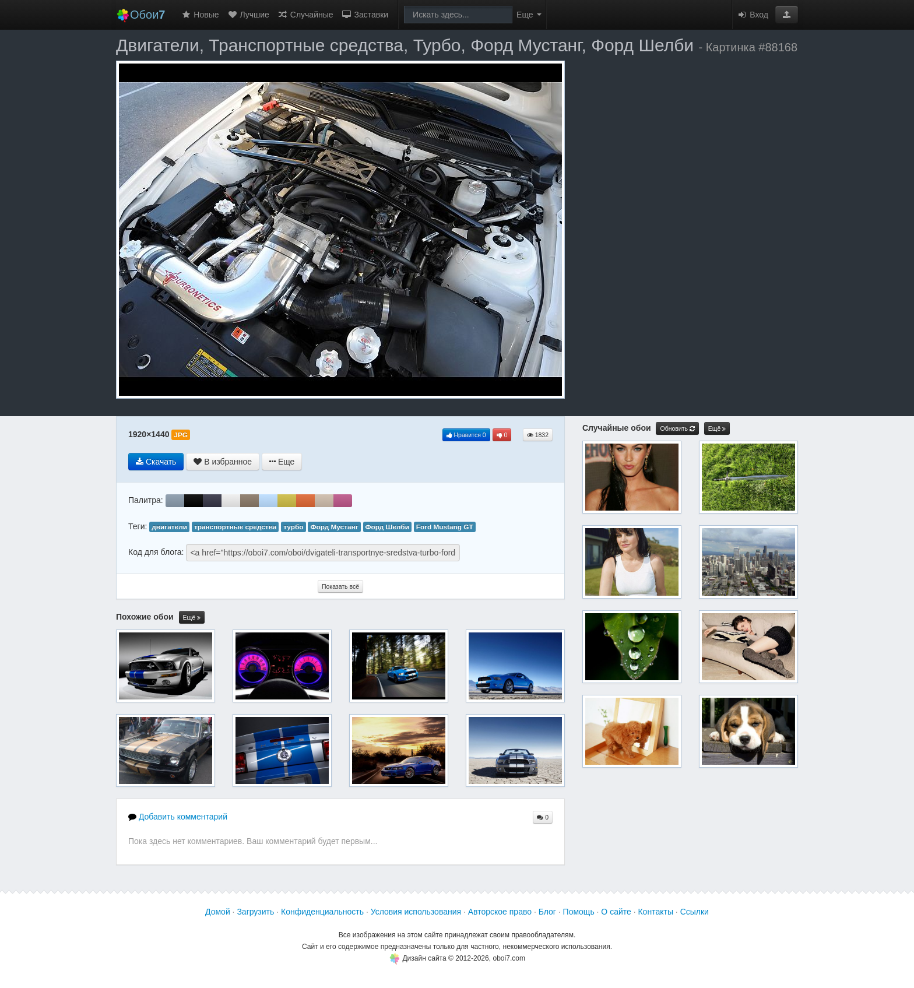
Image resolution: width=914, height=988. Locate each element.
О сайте (616, 911)
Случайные (305, 14)
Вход (752, 14)
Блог (547, 911)
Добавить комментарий (177, 816)
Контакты (655, 911)
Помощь (579, 911)
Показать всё (340, 586)
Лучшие (248, 14)
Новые (200, 14)
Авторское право (500, 911)
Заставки (365, 14)
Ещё (192, 617)
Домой (217, 911)
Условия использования (416, 911)
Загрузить (255, 911)
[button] (786, 14)
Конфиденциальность (322, 911)
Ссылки (694, 911)
